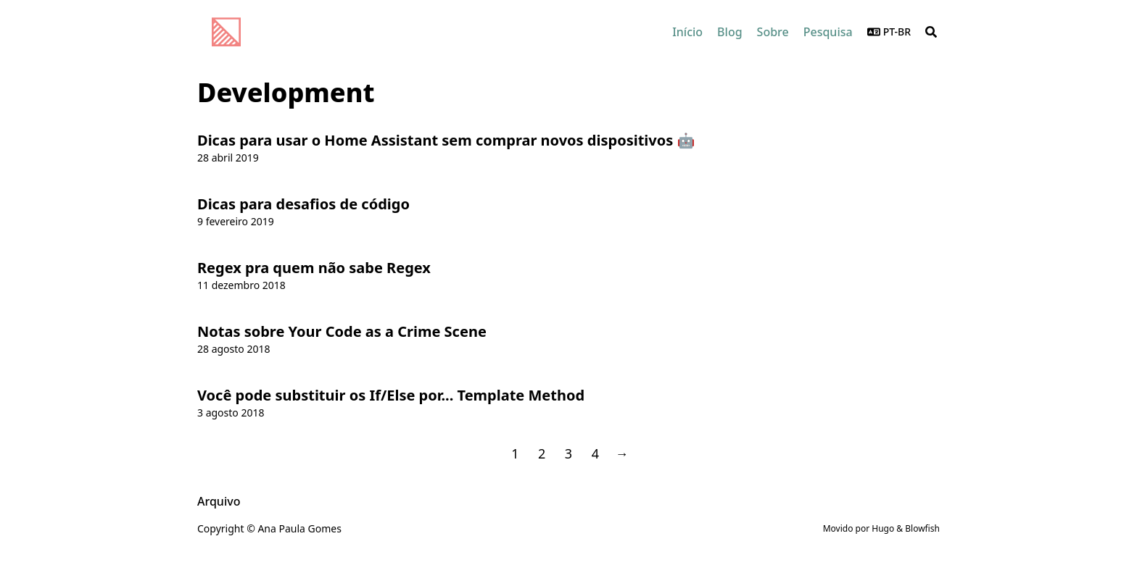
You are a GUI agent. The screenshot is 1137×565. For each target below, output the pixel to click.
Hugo (883, 528)
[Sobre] (773, 32)
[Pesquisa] (828, 32)
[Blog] (729, 32)
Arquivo (218, 501)
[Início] (687, 32)
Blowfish (922, 528)
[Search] (931, 32)
